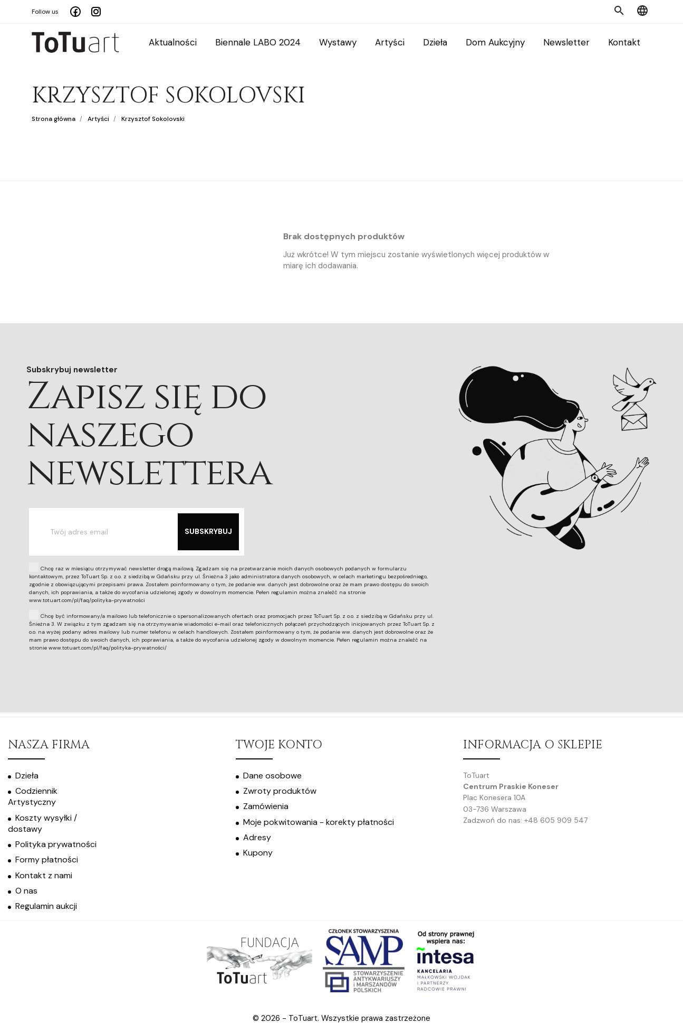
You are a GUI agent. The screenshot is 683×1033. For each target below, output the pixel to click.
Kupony (258, 852)
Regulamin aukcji (46, 906)
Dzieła (435, 42)
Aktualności (173, 42)
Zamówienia (265, 806)
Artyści (390, 42)
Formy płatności (46, 859)
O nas (26, 890)
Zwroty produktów (279, 790)
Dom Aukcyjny (495, 42)
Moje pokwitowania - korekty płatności (318, 822)
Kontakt (624, 42)
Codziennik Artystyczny (32, 796)
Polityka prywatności (56, 844)
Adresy (257, 837)
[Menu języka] (642, 12)
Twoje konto (279, 745)
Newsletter (566, 42)
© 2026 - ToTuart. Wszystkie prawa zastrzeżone (341, 1018)
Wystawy (338, 42)
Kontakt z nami (43, 875)
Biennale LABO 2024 (258, 42)
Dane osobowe (272, 775)
